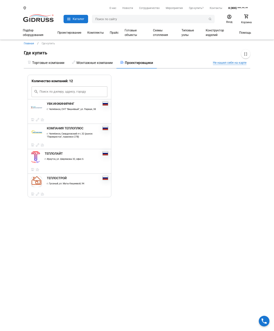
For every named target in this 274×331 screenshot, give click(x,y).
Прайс (114, 32)
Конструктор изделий (215, 33)
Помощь (245, 32)
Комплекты (95, 32)
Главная (29, 43)
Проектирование (69, 32)
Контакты (216, 8)
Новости (127, 8)
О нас (112, 8)
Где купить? (196, 8)
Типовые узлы (188, 33)
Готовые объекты (131, 33)
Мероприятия (174, 8)
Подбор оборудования (33, 33)
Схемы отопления (160, 33)
